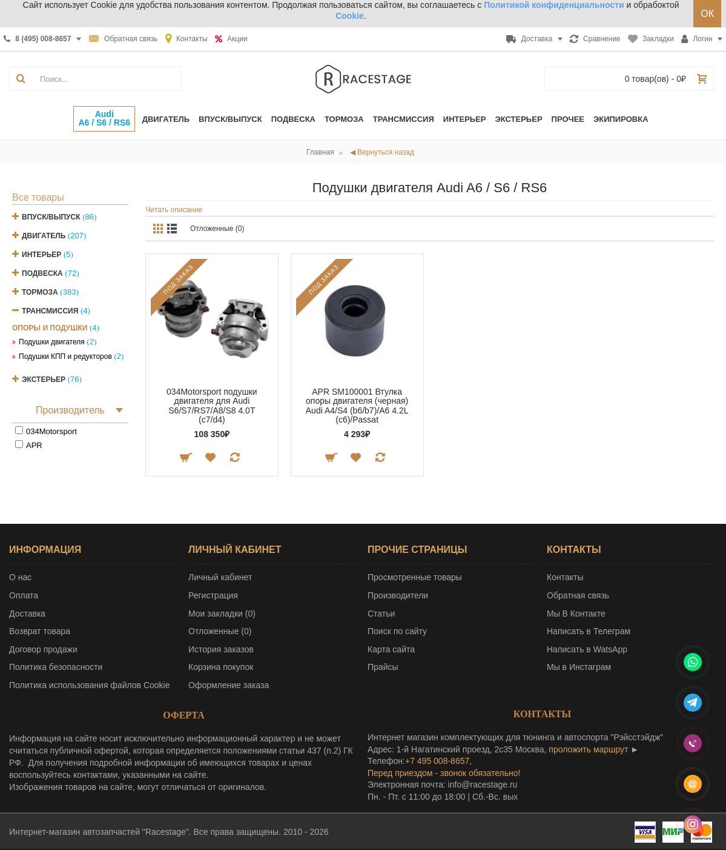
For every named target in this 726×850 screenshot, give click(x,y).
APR (34, 445)
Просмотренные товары (415, 577)
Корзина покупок (220, 667)
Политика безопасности (55, 667)
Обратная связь (578, 595)
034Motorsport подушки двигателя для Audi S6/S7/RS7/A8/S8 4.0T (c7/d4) (212, 405)
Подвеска (42, 273)
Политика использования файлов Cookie (89, 685)
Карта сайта (391, 649)
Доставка (27, 613)
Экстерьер (43, 379)
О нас (20, 577)
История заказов (221, 649)
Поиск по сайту (397, 631)
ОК (707, 13)
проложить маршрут (588, 749)
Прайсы (383, 667)
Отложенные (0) (217, 228)
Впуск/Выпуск (51, 217)
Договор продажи (43, 649)
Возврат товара (39, 631)
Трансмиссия (50, 311)
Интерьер (41, 254)
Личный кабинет (220, 577)
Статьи (381, 613)
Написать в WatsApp (587, 649)
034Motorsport (51, 431)
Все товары (38, 197)
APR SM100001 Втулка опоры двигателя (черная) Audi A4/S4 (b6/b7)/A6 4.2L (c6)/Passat (357, 405)
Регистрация (213, 595)
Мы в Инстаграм (579, 667)
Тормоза (40, 292)
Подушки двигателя (52, 342)
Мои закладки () (222, 613)
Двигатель (43, 236)
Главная (320, 152)
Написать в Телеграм (588, 631)
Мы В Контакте (576, 613)
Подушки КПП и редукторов (65, 356)
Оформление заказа (228, 685)
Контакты (565, 577)
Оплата (23, 595)
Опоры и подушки (49, 328)
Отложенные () (219, 631)
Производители (398, 595)
